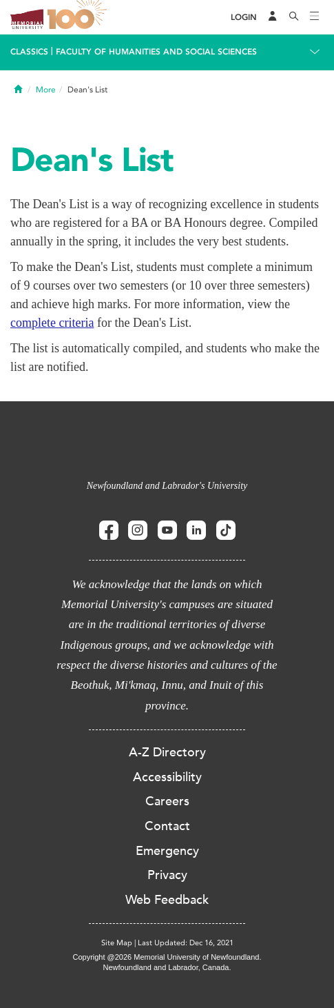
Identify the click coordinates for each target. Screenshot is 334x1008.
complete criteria (52, 323)
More (46, 89)
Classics (29, 52)
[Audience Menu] (273, 17)
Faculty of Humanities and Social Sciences (156, 52)
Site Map (116, 942)
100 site (79, 17)
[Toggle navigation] (315, 17)
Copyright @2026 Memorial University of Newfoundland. (166, 957)
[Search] (294, 17)
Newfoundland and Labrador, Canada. (167, 967)
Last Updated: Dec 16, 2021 (185, 942)
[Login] (244, 17)
